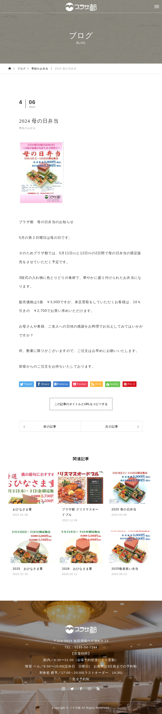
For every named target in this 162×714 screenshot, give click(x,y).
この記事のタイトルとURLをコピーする (81, 404)
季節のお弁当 (27, 128)
